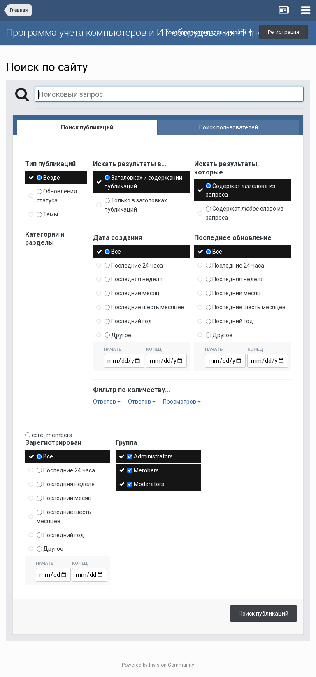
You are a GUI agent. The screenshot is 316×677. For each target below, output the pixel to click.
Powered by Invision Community (158, 665)
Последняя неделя (137, 279)
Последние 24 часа (137, 265)
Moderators (149, 484)
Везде (51, 177)
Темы (50, 214)
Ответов (107, 401)
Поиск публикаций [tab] (87, 127)
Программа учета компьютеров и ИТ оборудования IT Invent (141, 32)
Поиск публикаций (263, 613)
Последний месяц (135, 293)
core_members (52, 435)
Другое (121, 334)
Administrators (153, 456)
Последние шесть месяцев (147, 307)
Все (116, 251)
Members (146, 470)
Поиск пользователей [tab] (228, 127)
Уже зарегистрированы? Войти (209, 32)
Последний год (131, 321)
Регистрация (283, 32)
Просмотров (182, 401)
